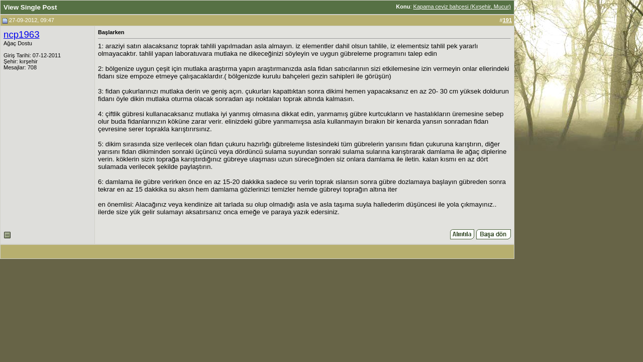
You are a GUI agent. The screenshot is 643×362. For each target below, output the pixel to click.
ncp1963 (22, 34)
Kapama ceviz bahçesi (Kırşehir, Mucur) (462, 7)
